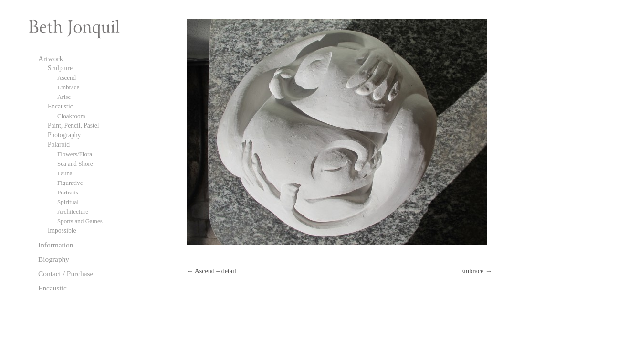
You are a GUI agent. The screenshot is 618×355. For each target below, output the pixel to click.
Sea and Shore (75, 163)
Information (55, 245)
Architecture (72, 211)
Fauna (65, 173)
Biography (53, 259)
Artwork (50, 58)
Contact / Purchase (65, 273)
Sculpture (60, 68)
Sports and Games (80, 221)
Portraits (67, 192)
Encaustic (60, 106)
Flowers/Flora (74, 154)
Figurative (70, 182)
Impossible (62, 230)
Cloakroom (71, 115)
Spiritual (68, 201)
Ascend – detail (211, 271)
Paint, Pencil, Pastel (73, 125)
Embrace (476, 271)
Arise (64, 96)
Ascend (66, 77)
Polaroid (59, 144)
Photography (64, 135)
